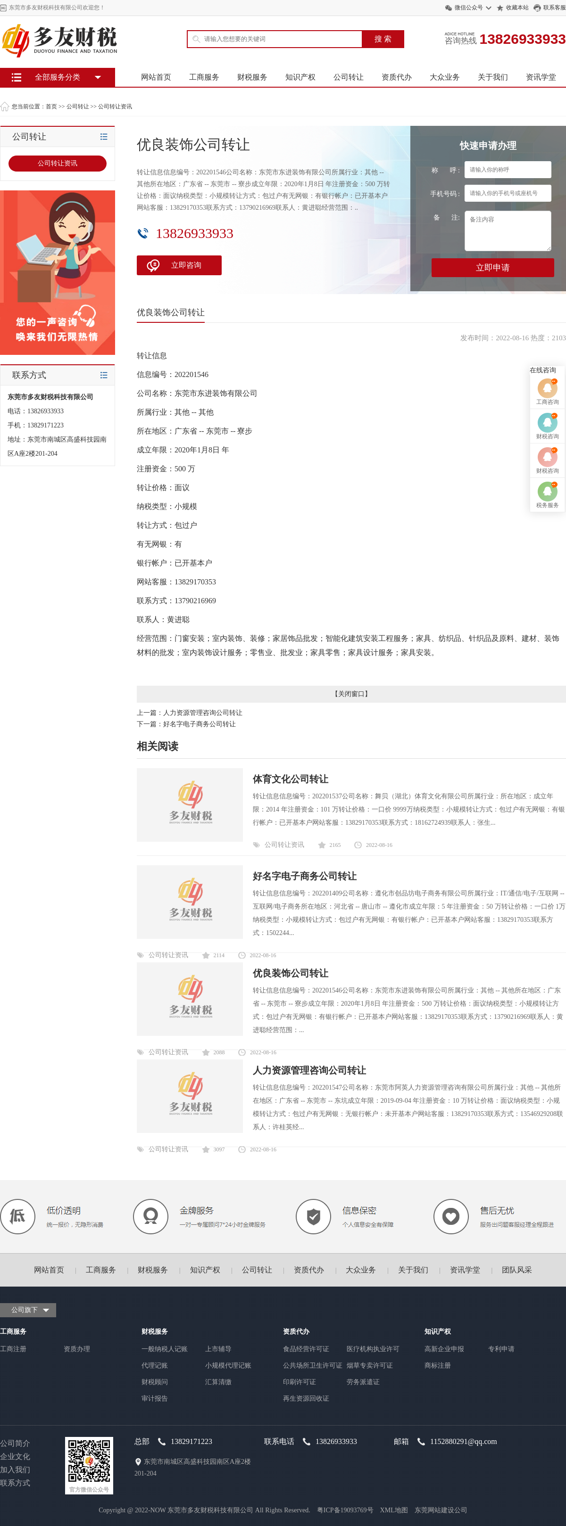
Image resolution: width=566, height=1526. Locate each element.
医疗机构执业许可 (373, 1349)
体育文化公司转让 (290, 779)
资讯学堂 (541, 77)
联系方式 (15, 1483)
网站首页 (156, 77)
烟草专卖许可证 (370, 1365)
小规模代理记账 (228, 1365)
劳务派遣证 (363, 1382)
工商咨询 (547, 725)
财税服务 (252, 77)
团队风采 (517, 1270)
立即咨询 (186, 265)
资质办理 (77, 1349)
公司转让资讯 (115, 106)
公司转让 (348, 77)
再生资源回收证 (306, 1398)
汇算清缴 (218, 1382)
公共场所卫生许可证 (312, 1365)
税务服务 (547, 829)
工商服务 (204, 77)
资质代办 (397, 77)
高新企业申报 (444, 1349)
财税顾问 (155, 1382)
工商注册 (13, 1349)
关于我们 (493, 77)
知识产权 (300, 77)
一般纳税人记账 (165, 1349)
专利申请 (501, 1349)
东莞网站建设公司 (441, 1510)
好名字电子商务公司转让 (199, 724)
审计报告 (155, 1398)
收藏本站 (517, 7)
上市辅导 (218, 1349)
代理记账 (155, 1365)
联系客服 (554, 7)
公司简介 (15, 1443)
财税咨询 (547, 760)
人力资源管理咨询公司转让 (202, 712)
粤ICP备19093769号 (345, 1510)
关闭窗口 (351, 693)
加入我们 (15, 1470)
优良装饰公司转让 (290, 973)
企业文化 (15, 1456)
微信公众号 (469, 7)
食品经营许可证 (306, 1349)
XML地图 (394, 1510)
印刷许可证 (299, 1382)
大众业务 (445, 77)
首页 (51, 106)
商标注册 (437, 1365)
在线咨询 (543, 693)
